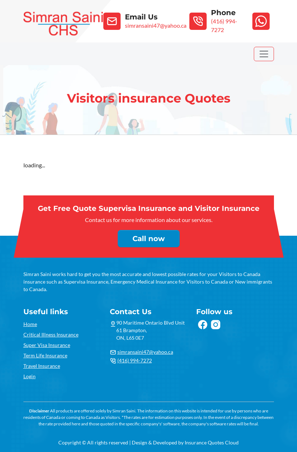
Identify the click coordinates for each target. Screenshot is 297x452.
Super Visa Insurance (46, 345)
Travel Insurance (41, 366)
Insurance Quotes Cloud (212, 442)
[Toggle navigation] (264, 54)
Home (30, 324)
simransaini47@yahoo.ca (145, 352)
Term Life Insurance (45, 355)
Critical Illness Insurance (50, 334)
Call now (148, 238)
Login (29, 376)
